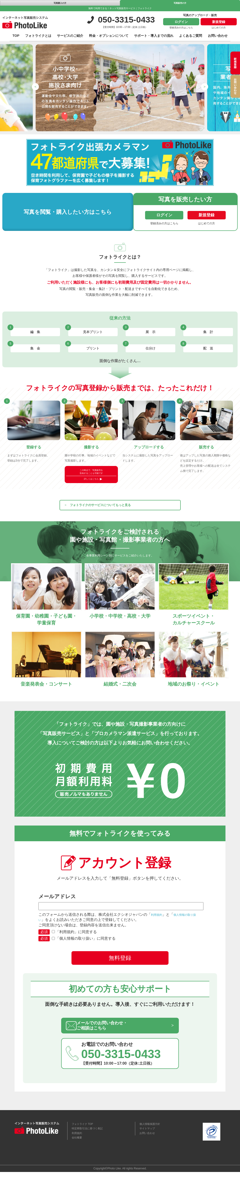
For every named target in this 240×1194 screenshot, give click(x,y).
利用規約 (158, 928)
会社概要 (78, 1160)
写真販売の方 (180, 3)
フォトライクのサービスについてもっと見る (118, 514)
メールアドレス (120, 915)
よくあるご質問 (190, 37)
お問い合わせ (218, 37)
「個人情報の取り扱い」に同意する (84, 952)
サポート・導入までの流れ (153, 37)
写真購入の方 (60, 3)
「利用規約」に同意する (74, 946)
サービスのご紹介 (70, 37)
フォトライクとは (38, 37)
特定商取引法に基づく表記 (91, 1149)
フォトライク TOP (85, 1143)
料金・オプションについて (108, 37)
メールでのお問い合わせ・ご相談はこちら (116, 1041)
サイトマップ (149, 1149)
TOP (15, 37)
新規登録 (218, 23)
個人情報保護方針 (152, 1143)
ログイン (181, 23)
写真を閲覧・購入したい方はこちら (59, 213)
